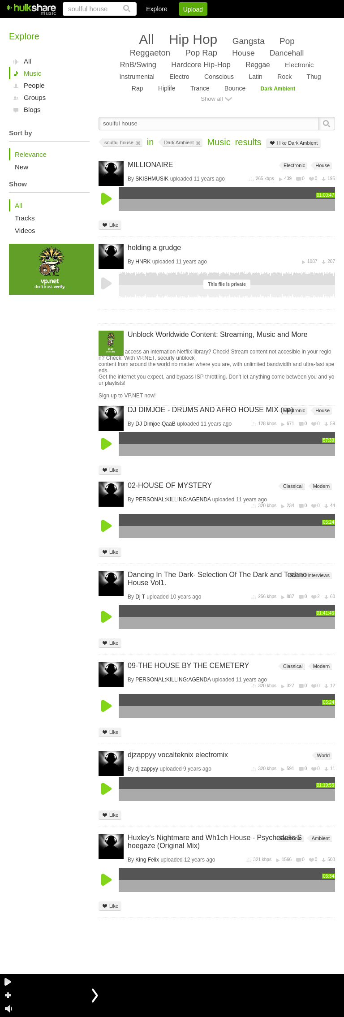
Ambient (320, 838)
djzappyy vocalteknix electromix (178, 754)
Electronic (299, 65)
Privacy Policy (285, 24)
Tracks (24, 218)
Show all (212, 98)
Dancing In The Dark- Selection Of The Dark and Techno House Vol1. (217, 578)
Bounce (234, 88)
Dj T (140, 597)
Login (150, 24)
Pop (287, 41)
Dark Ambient (278, 89)
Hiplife (167, 88)
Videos (25, 230)
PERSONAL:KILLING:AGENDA (173, 499)
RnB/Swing (138, 64)
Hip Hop (193, 39)
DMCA (243, 24)
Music (32, 73)
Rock (284, 76)
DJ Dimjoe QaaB (155, 424)
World (322, 755)
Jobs (213, 24)
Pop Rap (201, 52)
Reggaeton (150, 52)
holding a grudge (154, 247)
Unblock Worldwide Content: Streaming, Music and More (218, 334)
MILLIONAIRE (150, 164)
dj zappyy (146, 769)
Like (110, 225)
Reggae (257, 65)
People (34, 85)
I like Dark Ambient (293, 143)
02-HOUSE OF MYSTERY (170, 485)
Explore (156, 9)
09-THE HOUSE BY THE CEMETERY (188, 665)
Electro (179, 76)
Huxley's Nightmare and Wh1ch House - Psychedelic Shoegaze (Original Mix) (215, 841)
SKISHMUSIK (151, 179)
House (243, 52)
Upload (193, 9)
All (27, 61)
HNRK (142, 262)
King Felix (147, 860)
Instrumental (137, 76)
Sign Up (182, 24)
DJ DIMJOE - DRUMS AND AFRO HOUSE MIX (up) (210, 410)
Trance (200, 88)
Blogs (32, 109)
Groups (35, 97)
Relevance (31, 154)
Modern (321, 486)
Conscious (219, 76)
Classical (292, 486)
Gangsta (248, 41)
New (21, 167)
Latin (255, 76)
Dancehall (287, 52)
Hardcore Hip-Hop (200, 64)
